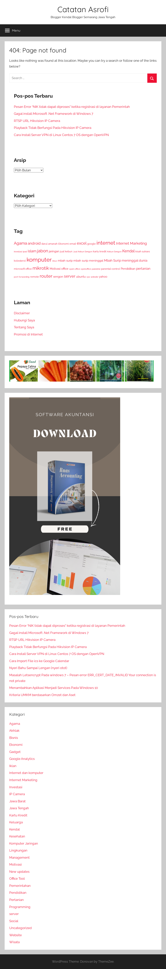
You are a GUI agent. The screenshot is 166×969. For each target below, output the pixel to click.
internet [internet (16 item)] (105, 243)
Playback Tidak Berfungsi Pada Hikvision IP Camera (52, 128)
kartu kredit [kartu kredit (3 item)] (99, 251)
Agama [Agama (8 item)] (20, 243)
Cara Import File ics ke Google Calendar (39, 661)
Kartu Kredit (18, 815)
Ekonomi (16, 745)
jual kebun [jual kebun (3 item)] (66, 251)
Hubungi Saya (24, 320)
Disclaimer (22, 313)
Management (19, 857)
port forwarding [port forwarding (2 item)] (21, 277)
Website (15, 935)
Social (13, 921)
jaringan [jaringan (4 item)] (54, 251)
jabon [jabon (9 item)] (42, 250)
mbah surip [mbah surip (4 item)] (65, 260)
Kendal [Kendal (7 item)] (128, 251)
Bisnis (13, 738)
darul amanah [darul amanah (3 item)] (49, 243)
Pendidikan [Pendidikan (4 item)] (128, 268)
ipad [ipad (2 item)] (25, 251)
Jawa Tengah (19, 808)
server (14, 914)
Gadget (15, 752)
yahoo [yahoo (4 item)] (103, 276)
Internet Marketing (23, 780)
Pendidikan (17, 893)
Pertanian (16, 900)
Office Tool (17, 878)
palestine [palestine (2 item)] (96, 269)
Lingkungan (18, 850)
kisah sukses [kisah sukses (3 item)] (142, 251)
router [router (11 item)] (46, 276)
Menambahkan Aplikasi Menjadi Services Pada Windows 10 (53, 688)
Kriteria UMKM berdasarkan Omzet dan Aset (42, 695)
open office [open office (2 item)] (74, 269)
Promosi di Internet (28, 334)
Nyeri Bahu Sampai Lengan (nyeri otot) (38, 668)
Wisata (14, 942)
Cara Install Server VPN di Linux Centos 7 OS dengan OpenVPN (61, 135)
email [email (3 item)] (73, 243)
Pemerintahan (20, 886)
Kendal (14, 829)
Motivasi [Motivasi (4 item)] (55, 268)
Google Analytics (22, 759)
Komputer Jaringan (23, 843)
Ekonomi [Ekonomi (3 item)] (63, 243)
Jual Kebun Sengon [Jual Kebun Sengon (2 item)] (82, 251)
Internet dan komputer (26, 773)
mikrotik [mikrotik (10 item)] (41, 268)
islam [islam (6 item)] (32, 251)
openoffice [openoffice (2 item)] (86, 269)
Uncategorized (20, 928)
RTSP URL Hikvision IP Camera (37, 121)
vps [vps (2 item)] (88, 277)
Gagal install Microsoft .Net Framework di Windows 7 (53, 114)
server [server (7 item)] (69, 276)
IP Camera (17, 794)
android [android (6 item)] (34, 243)
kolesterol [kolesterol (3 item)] (20, 260)
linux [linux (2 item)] (54, 261)
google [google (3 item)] (91, 243)
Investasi (15, 787)
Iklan (12, 766)
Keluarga (16, 822)
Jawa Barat (17, 801)
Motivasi (15, 864)
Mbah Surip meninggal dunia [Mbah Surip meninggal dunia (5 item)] (125, 260)
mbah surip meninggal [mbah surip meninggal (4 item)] (88, 260)
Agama (14, 724)
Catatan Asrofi (83, 9)
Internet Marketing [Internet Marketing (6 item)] (131, 243)
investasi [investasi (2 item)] (18, 251)
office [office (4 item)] (64, 268)
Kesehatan (17, 836)
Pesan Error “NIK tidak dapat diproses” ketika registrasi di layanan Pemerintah (72, 107)
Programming (19, 907)
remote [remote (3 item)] (34, 276)
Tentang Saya (24, 327)
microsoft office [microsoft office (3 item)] (23, 268)
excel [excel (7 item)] (81, 243)
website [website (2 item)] (94, 277)
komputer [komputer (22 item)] (39, 259)
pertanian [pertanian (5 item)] (143, 268)
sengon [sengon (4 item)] (58, 276)
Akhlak (14, 730)
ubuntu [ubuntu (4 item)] (81, 276)
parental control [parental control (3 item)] (110, 268)
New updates (19, 872)
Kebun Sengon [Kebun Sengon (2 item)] (114, 251)
